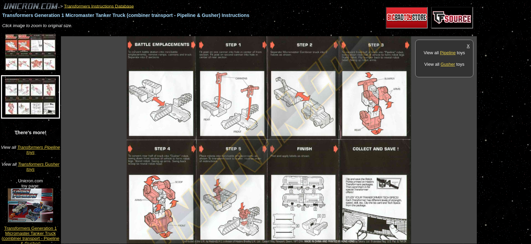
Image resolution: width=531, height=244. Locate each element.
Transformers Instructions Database (99, 5)
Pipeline (447, 52)
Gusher (448, 64)
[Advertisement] (184, 32)
